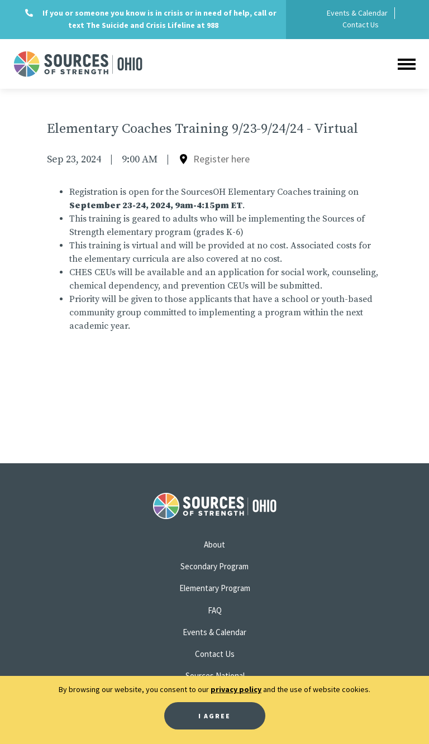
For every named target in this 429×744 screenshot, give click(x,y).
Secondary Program (214, 566)
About (214, 544)
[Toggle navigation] (406, 63)
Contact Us (360, 25)
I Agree (214, 716)
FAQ (215, 610)
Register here (221, 158)
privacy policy (236, 689)
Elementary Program (214, 588)
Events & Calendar (357, 13)
